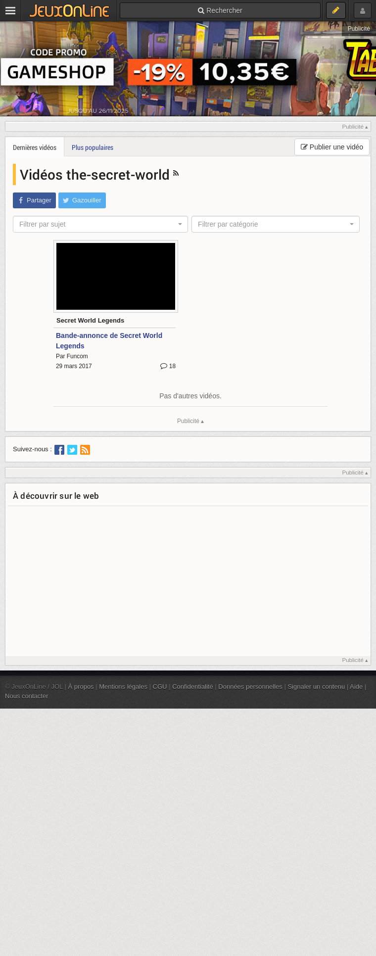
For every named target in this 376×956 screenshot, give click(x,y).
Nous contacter (26, 696)
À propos (81, 686)
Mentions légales (123, 686)
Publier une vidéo (332, 147)
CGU (160, 686)
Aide (356, 686)
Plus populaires (92, 147)
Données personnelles (250, 686)
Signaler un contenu (316, 686)
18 (168, 366)
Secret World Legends (90, 320)
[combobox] (100, 224)
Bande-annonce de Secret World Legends (109, 341)
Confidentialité (192, 686)
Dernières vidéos (34, 147)
